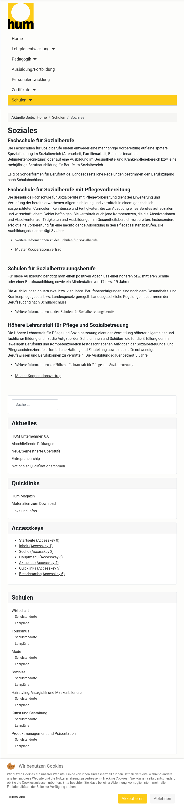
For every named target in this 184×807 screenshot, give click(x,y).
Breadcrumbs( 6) (42, 574)
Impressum (16, 796)
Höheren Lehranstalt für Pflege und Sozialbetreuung (94, 365)
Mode (16, 651)
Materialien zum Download (34, 503)
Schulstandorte (26, 616)
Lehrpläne (22, 623)
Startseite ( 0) (39, 540)
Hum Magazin (23, 496)
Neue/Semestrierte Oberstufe (36, 451)
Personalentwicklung (31, 79)
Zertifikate (21, 90)
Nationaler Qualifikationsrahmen (38, 466)
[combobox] (35, 404)
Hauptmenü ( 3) (41, 557)
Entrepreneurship (26, 458)
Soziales (19, 672)
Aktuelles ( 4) (39, 563)
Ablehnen (162, 798)
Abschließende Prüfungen (33, 444)
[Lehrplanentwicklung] (52, 49)
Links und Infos (24, 511)
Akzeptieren (133, 798)
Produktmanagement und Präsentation (44, 733)
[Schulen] (29, 100)
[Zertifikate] (33, 90)
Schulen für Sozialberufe (79, 240)
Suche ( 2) (36, 551)
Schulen (19, 100)
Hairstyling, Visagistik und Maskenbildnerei (47, 692)
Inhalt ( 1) (36, 546)
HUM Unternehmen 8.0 (30, 436)
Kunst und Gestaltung (29, 713)
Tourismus (20, 631)
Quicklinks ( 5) (39, 568)
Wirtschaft (20, 610)
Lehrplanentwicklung (31, 49)
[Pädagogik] (34, 59)
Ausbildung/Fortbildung (33, 69)
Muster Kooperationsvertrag (38, 249)
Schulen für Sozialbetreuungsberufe (87, 312)
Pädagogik (21, 59)
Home (17, 38)
